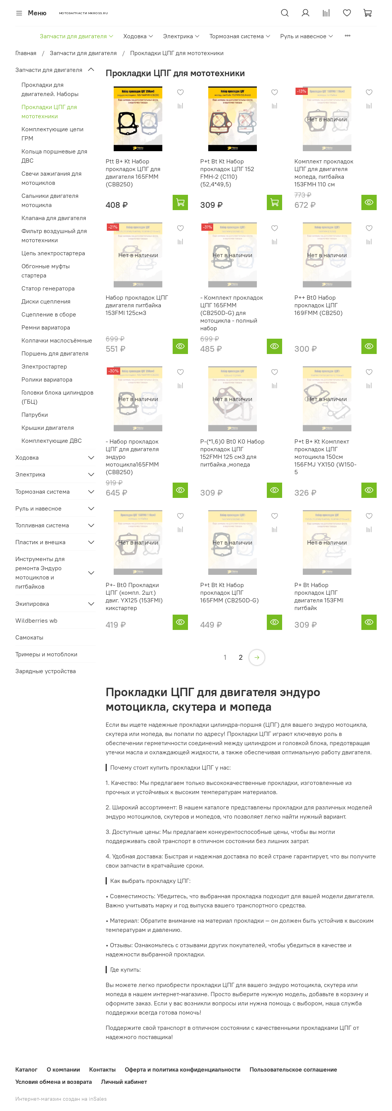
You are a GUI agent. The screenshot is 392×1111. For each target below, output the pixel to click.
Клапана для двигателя (53, 218)
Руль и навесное (307, 36)
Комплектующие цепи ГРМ (52, 133)
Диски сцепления (45, 301)
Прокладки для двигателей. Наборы (49, 89)
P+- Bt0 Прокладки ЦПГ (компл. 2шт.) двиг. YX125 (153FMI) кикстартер (134, 596)
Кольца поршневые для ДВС (54, 155)
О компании (63, 1069)
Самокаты (29, 637)
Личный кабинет (124, 1081)
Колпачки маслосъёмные (56, 340)
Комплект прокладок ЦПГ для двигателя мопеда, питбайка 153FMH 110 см (323, 172)
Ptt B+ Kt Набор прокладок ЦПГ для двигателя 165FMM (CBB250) (133, 172)
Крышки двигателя (47, 427)
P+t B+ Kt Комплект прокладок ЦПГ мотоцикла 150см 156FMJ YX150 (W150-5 (325, 456)
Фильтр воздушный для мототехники (54, 235)
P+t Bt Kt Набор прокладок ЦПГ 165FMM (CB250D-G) (229, 592)
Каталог (26, 1069)
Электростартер (44, 366)
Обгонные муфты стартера (45, 270)
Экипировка (32, 603)
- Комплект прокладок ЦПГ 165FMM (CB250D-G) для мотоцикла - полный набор (231, 313)
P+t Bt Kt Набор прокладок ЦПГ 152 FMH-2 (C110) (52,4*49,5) (227, 172)
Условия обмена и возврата (53, 1081)
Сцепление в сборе (48, 314)
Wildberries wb (36, 620)
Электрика (181, 36)
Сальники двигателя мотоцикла (49, 200)
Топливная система (42, 525)
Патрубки (34, 414)
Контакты (102, 1069)
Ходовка (138, 36)
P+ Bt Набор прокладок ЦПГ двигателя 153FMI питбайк (318, 596)
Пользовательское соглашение (293, 1069)
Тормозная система (240, 36)
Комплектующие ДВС (51, 440)
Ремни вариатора (45, 327)
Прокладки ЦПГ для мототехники (49, 111)
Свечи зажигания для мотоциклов (51, 178)
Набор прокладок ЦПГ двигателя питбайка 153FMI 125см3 (137, 305)
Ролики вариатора (46, 379)
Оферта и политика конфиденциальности (182, 1069)
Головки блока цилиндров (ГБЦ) (57, 396)
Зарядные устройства (45, 671)
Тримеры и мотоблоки (46, 654)
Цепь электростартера (53, 253)
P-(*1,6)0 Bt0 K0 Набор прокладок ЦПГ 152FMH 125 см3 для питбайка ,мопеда (232, 452)
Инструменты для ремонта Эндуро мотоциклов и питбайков (40, 572)
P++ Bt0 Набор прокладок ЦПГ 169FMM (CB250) (318, 305)
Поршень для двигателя (54, 353)
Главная (25, 53)
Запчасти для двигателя (77, 36)
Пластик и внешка (40, 542)
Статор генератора (48, 288)
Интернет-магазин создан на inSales (61, 1098)
